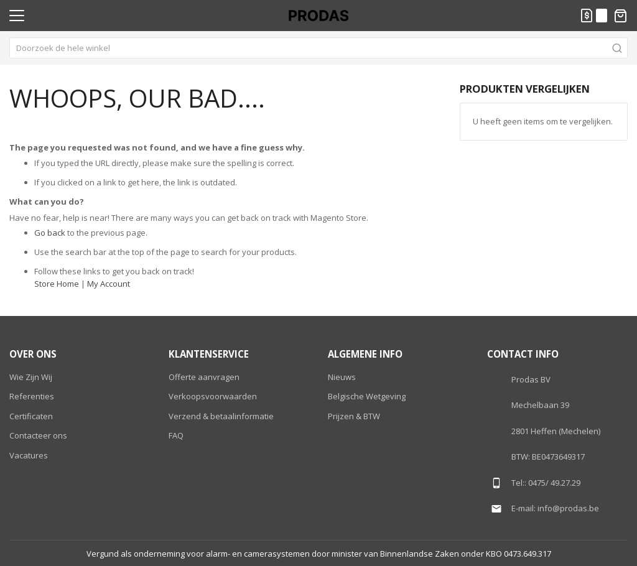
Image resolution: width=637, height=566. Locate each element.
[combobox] (318, 47)
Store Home (56, 283)
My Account (108, 283)
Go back (49, 232)
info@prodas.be (568, 508)
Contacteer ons (38, 435)
